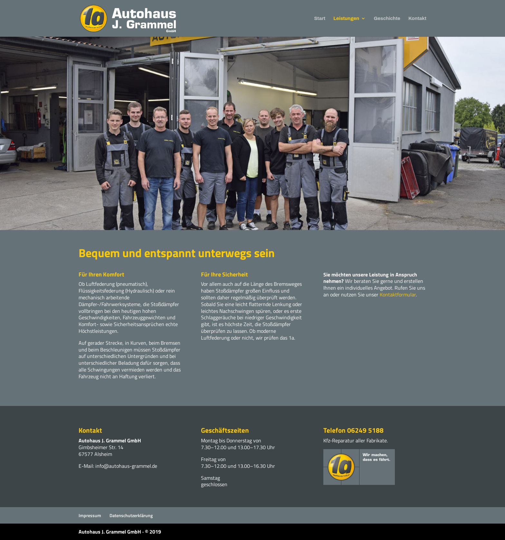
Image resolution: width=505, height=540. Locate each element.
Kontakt (417, 18)
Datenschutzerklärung (131, 515)
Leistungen (346, 18)
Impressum (90, 515)
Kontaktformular (398, 294)
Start (319, 18)
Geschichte (387, 18)
